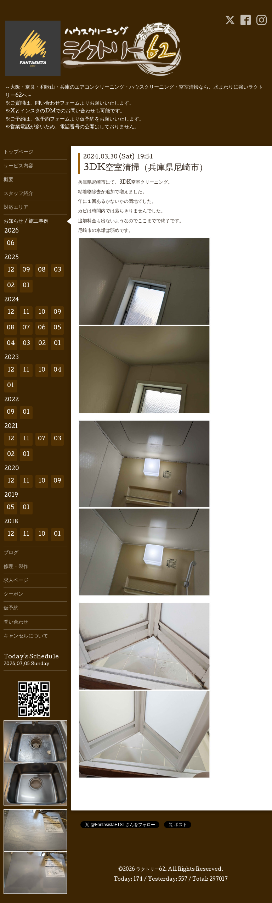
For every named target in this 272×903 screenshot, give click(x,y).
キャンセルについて (26, 636)
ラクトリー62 (150, 869)
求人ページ (16, 581)
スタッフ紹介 (18, 194)
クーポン (13, 594)
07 (26, 328)
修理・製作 (16, 567)
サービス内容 (18, 166)
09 (26, 270)
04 (11, 344)
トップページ (18, 152)
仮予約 (11, 608)
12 (10, 270)
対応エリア (16, 208)
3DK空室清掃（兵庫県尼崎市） (145, 168)
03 (57, 270)
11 (26, 313)
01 (26, 286)
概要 (8, 180)
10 (41, 313)
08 (42, 270)
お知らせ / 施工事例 (26, 221)
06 (11, 244)
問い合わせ (16, 622)
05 (57, 328)
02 (11, 286)
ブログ (11, 553)
